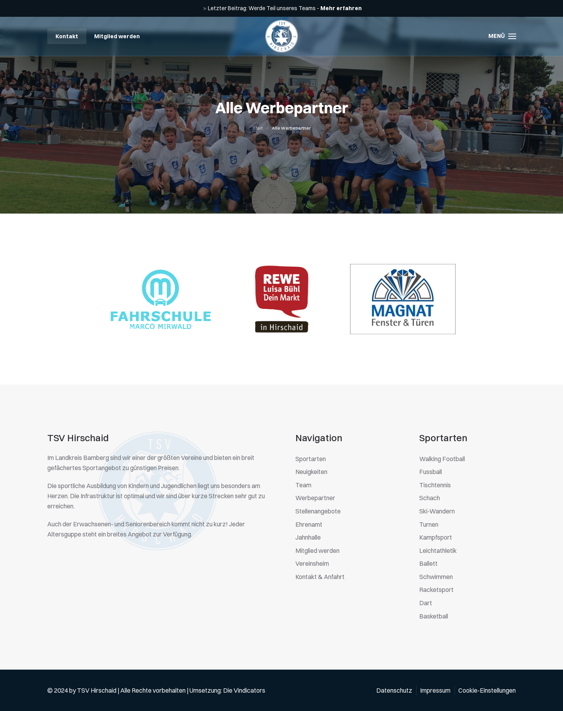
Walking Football (442, 459)
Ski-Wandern (437, 511)
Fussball (430, 472)
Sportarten (310, 459)
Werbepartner (315, 498)
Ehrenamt (308, 524)
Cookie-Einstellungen (487, 690)
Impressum (435, 690)
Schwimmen (436, 577)
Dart (425, 603)
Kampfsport (435, 537)
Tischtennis (435, 485)
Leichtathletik (438, 550)
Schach (429, 498)
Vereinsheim (312, 563)
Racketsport (436, 589)
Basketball (433, 616)
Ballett (428, 563)
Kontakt (66, 36)
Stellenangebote (318, 511)
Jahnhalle (308, 537)
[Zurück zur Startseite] (281, 36)
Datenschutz (394, 690)
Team (303, 485)
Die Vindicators (244, 690)
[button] (502, 36)
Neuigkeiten (311, 472)
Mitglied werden (117, 36)
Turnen (428, 524)
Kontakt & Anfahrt (320, 577)
